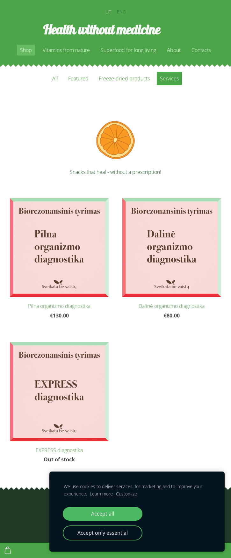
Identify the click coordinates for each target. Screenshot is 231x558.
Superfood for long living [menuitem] (128, 50)
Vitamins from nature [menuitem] (66, 50)
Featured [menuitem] (78, 78)
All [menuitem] (55, 78)
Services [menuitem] (169, 78)
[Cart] (7, 550)
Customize (126, 494)
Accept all (102, 513)
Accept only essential (102, 532)
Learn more (101, 494)
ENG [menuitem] (121, 12)
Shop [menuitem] (26, 50)
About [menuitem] (174, 50)
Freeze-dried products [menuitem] (124, 78)
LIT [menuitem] (108, 12)
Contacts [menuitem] (201, 50)
